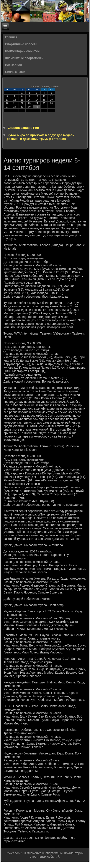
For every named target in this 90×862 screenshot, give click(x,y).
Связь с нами (15, 72)
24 (37, 103)
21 (14, 103)
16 (29, 100)
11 (44, 96)
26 (51, 103)
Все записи (13, 65)
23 (29, 103)
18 (44, 100)
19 (51, 100)
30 (29, 107)
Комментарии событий (22, 51)
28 (14, 107)
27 (7, 107)
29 (22, 107)
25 (44, 103)
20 (7, 103)
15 (22, 100)
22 (22, 103)
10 (37, 96)
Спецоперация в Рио (23, 127)
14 (14, 100)
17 (37, 100)
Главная (11, 37)
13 (7, 100)
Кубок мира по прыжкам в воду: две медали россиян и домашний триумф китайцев (40, 137)
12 (51, 96)
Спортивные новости (21, 44)
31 (37, 107)
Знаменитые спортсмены (24, 58)
